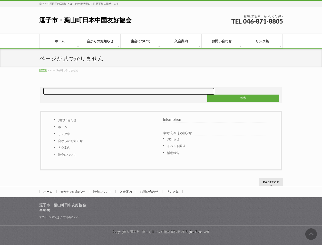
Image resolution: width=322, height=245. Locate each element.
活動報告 (173, 153)
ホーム (62, 127)
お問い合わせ (67, 120)
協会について (67, 155)
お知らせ (173, 139)
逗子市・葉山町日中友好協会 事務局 (155, 232)
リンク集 (64, 134)
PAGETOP (271, 182)
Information (172, 119)
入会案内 (64, 148)
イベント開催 (176, 146)
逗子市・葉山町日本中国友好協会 (85, 20)
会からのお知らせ (70, 141)
